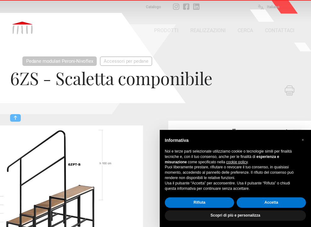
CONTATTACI (279, 30)
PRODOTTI (166, 30)
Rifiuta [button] (199, 202)
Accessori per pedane (126, 61)
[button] (303, 140)
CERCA (245, 30)
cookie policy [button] (237, 162)
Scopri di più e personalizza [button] (235, 215)
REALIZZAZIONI (208, 30)
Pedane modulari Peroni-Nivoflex (59, 61)
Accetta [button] (271, 202)
